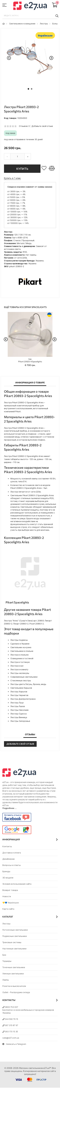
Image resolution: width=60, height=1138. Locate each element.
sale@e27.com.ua (10, 1038)
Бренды (6, 871)
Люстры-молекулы (19, 673)
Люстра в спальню (19, 655)
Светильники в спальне (21, 651)
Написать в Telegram (14, 1044)
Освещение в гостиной (21, 658)
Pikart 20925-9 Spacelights (30, 360)
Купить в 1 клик (12, 178)
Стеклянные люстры (20, 680)
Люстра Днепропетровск (23, 699)
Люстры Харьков (18, 691)
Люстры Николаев (19, 710)
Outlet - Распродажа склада (16, 992)
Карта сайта (8, 909)
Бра (4, 955)
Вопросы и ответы (11, 865)
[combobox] (30, 15)
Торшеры (6, 961)
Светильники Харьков (21, 688)
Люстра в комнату (19, 669)
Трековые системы (11, 942)
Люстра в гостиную (20, 662)
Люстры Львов (17, 706)
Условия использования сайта (16, 884)
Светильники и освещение (22, 23)
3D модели (7, 877)
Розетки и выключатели (14, 986)
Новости (6, 896)
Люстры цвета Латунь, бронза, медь (28, 684)
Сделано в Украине (19, 644)
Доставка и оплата (11, 852)
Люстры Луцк (17, 702)
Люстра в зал (16, 666)
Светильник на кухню (20, 647)
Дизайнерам (8, 859)
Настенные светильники (14, 948)
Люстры (44, 23)
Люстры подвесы (19, 640)
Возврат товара (10, 890)
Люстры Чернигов (19, 695)
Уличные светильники (13, 973)
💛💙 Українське (10, 902)
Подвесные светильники (14, 936)
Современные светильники (23, 677)
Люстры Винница (18, 717)
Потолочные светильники (15, 930)
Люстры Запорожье (20, 721)
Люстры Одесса (18, 713)
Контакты (7, 846)
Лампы (5, 980)
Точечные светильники (13, 967)
